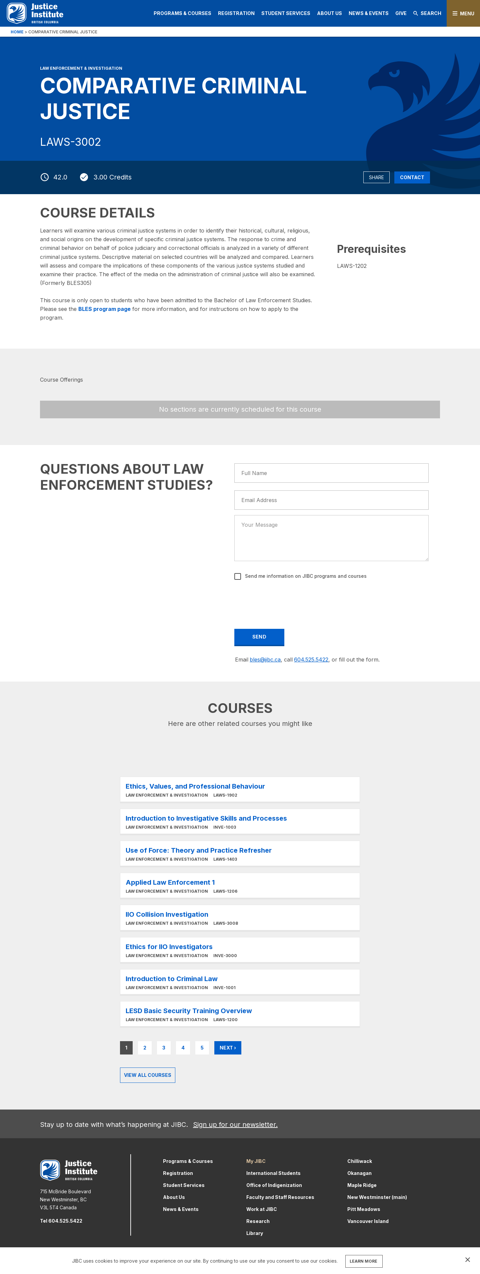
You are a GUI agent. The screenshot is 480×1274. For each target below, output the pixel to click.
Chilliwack (359, 1161)
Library (254, 1233)
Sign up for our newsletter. (235, 1125)
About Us (329, 13)
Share (376, 177)
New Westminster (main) (377, 1197)
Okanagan (359, 1173)
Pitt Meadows (363, 1209)
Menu (467, 13)
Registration (236, 13)
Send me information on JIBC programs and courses (305, 576)
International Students (273, 1173)
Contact (412, 177)
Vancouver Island (368, 1221)
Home (17, 31)
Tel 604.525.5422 (61, 1221)
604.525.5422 (311, 659)
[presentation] (285, 600)
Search (427, 13)
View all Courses (147, 1075)
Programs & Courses (182, 13)
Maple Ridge (362, 1185)
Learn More (240, 789)
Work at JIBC (261, 1209)
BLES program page (104, 309)
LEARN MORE (363, 1261)
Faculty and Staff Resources (280, 1197)
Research (258, 1221)
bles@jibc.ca (265, 659)
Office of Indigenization (274, 1185)
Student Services (285, 13)
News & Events (369, 13)
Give (401, 13)
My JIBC (256, 1161)
